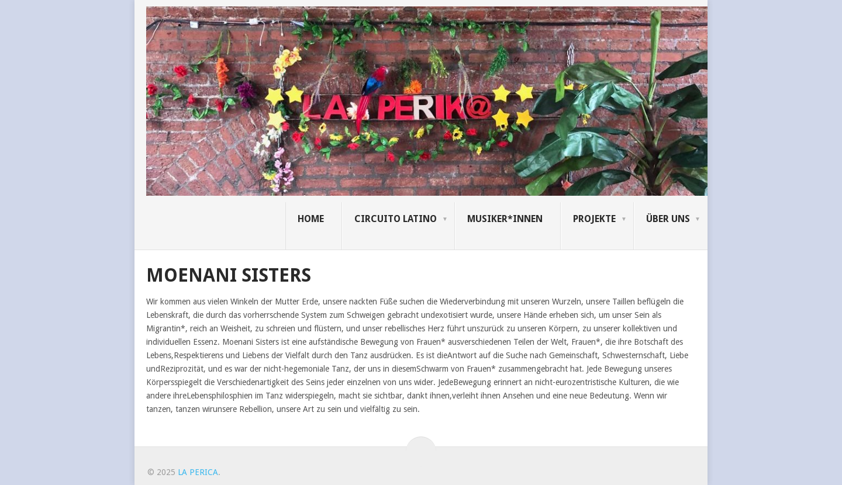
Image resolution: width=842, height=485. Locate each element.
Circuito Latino (395, 218)
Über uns (668, 218)
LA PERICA (198, 472)
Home (311, 218)
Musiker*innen (505, 218)
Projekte (594, 218)
